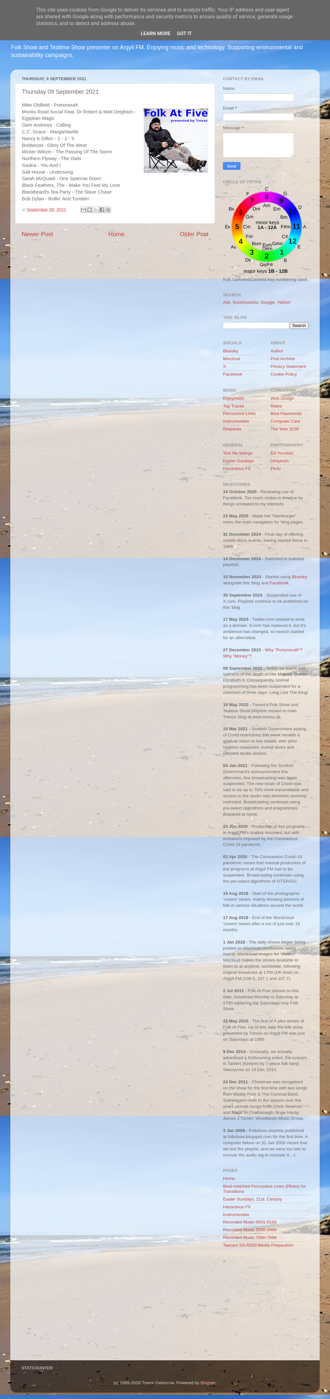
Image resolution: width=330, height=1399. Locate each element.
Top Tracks (233, 406)
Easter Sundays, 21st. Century (252, 1199)
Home (116, 234)
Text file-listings (238, 453)
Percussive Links (239, 413)
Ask (226, 302)
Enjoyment (233, 398)
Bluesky (230, 351)
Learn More (155, 33)
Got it (184, 33)
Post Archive (283, 358)
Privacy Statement (288, 366)
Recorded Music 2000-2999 (250, 1229)
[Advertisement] (265, 1313)
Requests (232, 428)
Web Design (282, 398)
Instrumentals (236, 421)
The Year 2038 (285, 428)
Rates (276, 406)
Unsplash (280, 460)
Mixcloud (231, 358)
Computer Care (285, 421)
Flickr (276, 468)
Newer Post (37, 234)
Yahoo (283, 302)
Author (277, 351)
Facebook (232, 374)
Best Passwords (286, 413)
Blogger (207, 1382)
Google (268, 302)
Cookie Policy (284, 374)
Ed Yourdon (282, 453)
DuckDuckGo (245, 302)
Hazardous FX (237, 468)
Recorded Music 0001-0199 (250, 1222)
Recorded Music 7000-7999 (250, 1237)
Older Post (194, 234)
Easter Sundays (238, 460)
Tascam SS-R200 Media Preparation (258, 1245)
